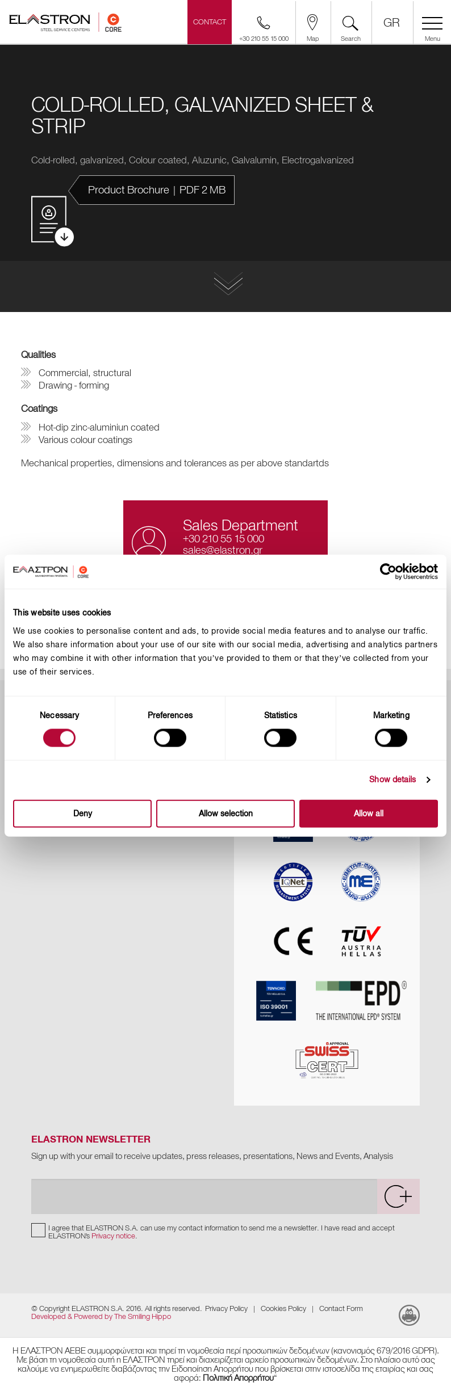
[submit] (398, 1196)
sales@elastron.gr (222, 550)
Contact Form (341, 1308)
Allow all (368, 813)
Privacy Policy (226, 1308)
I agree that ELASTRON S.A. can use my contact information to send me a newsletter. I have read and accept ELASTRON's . (221, 1232)
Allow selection (226, 813)
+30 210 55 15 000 (223, 539)
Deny (82, 813)
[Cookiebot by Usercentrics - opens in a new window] (397, 571)
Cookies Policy (283, 1308)
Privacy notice (113, 1236)
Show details (392, 779)
